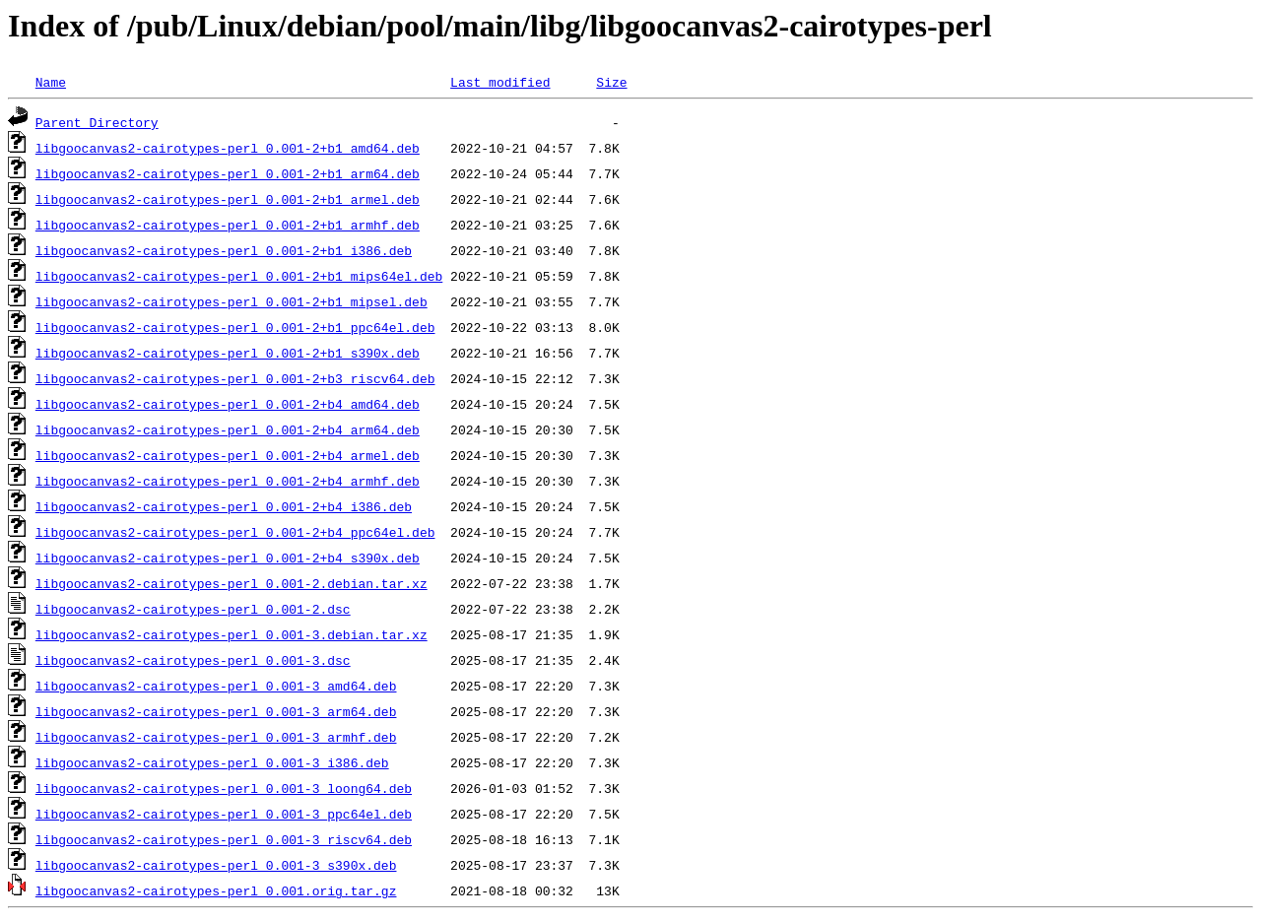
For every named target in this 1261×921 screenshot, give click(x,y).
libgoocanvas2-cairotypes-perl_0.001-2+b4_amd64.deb (227, 404)
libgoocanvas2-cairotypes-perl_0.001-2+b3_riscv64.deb (235, 378)
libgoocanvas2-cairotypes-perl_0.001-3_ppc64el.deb (223, 813)
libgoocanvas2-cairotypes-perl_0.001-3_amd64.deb (216, 685)
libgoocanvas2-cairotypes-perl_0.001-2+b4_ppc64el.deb (235, 532)
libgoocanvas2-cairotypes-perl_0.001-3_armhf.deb (216, 737)
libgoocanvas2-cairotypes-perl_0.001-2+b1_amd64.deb (227, 148)
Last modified (500, 82)
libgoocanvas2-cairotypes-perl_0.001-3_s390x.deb (216, 865)
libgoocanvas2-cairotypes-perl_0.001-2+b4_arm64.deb (227, 429)
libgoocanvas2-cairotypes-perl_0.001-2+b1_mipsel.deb (231, 301)
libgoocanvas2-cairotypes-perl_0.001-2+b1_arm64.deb (227, 173)
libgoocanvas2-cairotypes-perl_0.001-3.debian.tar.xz (231, 634)
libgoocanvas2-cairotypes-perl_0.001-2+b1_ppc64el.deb (235, 327)
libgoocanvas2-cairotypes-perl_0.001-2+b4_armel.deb (227, 455)
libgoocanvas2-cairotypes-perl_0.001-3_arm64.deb (216, 711)
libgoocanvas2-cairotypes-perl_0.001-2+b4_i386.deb (223, 506)
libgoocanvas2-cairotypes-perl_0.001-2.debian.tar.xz (231, 583)
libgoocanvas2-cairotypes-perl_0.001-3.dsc (193, 660)
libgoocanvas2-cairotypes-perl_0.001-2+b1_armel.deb (227, 199)
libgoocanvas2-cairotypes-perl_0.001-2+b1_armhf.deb (227, 224)
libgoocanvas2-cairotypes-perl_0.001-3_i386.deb (212, 762)
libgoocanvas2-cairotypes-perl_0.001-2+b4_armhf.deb (227, 481)
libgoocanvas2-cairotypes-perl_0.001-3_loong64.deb (223, 788)
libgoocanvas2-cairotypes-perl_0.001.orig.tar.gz (216, 890)
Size (611, 82)
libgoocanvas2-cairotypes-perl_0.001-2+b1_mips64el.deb (238, 276)
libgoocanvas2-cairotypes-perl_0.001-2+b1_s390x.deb (227, 353)
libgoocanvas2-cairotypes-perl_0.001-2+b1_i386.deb (223, 250)
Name (50, 82)
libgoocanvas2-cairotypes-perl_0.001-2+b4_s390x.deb (227, 557)
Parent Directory (97, 122)
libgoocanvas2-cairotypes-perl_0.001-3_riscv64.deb (223, 839)
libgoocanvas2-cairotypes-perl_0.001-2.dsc (193, 609)
